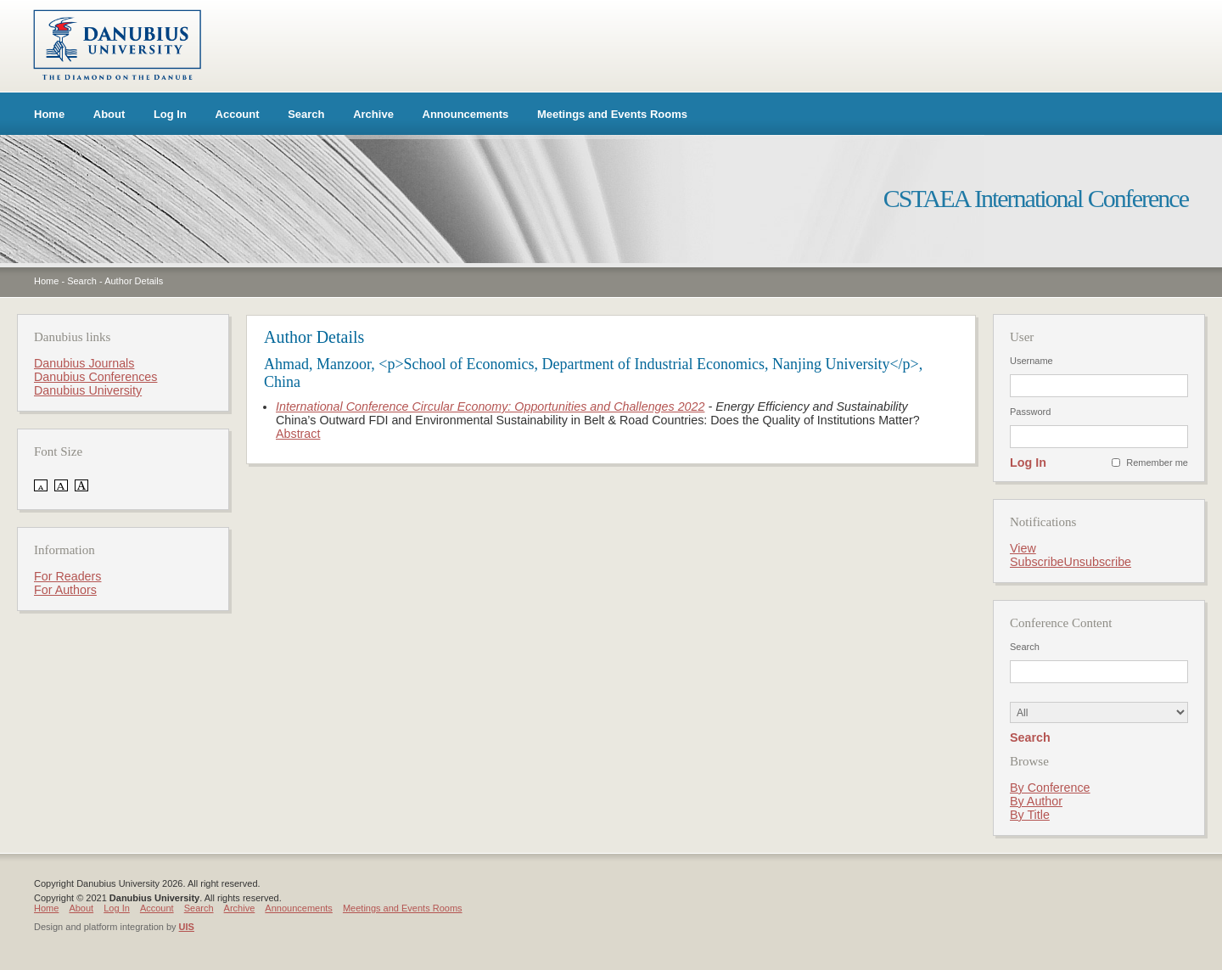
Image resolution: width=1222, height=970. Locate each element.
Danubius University (88, 390)
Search (306, 114)
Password (1030, 412)
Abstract (298, 433)
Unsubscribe (1097, 562)
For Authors (65, 590)
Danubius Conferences (95, 377)
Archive (373, 114)
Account (238, 114)
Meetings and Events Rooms (612, 114)
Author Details (133, 281)
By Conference (1050, 787)
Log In (170, 114)
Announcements (466, 114)
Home (49, 114)
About (109, 114)
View (1023, 548)
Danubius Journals (84, 363)
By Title (1030, 814)
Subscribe (1037, 562)
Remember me (1157, 462)
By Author (1036, 801)
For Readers (67, 576)
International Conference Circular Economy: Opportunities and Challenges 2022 (490, 406)
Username (1031, 361)
